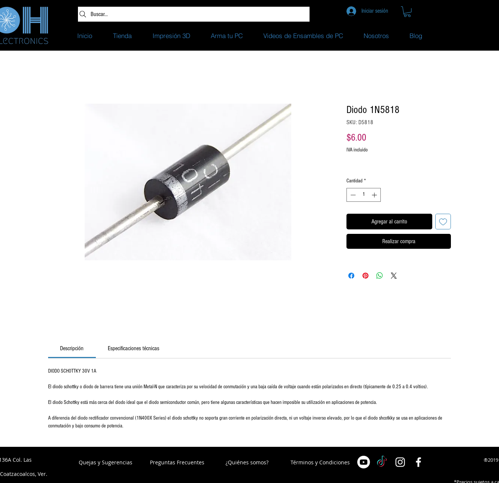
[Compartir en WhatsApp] (379, 275)
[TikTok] (382, 462)
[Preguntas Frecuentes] (177, 462)
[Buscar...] (194, 14)
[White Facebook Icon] (418, 462)
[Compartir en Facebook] (351, 275)
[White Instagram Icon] (400, 462)
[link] (72, 348)
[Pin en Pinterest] (365, 275)
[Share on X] (393, 275)
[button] (407, 11)
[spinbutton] (363, 194)
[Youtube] (363, 462)
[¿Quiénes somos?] (247, 462)
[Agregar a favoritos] (443, 221)
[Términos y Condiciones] (320, 462)
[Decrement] (352, 194)
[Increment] (375, 194)
